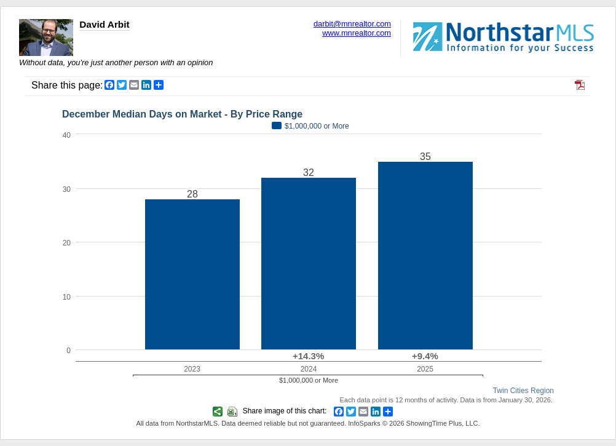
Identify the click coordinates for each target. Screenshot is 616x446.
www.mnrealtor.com (356, 33)
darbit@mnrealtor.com (352, 23)
